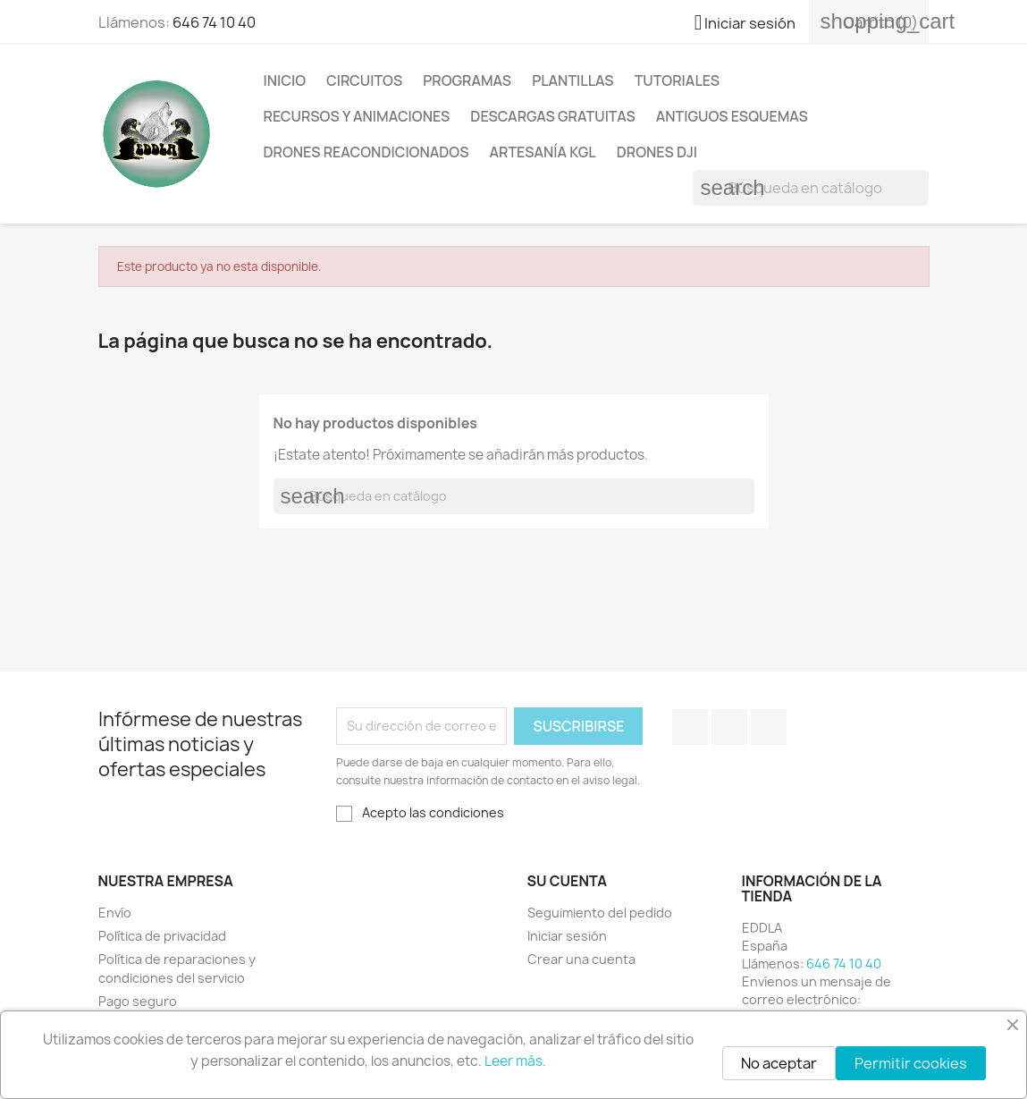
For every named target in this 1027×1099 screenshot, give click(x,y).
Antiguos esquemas (732, 116)
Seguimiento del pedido (599, 912)
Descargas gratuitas (552, 116)
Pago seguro (137, 1001)
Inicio (285, 80)
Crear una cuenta (581, 959)
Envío (114, 912)
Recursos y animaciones (357, 116)
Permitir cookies (910, 1063)
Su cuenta (567, 881)
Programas (467, 80)
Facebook (690, 727)
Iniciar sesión (567, 935)
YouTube (729, 727)
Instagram (769, 727)
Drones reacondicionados (366, 152)
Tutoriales (677, 80)
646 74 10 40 (214, 22)
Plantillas (573, 80)
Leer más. (515, 1061)
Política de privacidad (162, 935)
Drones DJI (657, 152)
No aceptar (779, 1063)
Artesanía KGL (543, 152)
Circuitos (364, 80)
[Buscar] (811, 188)
